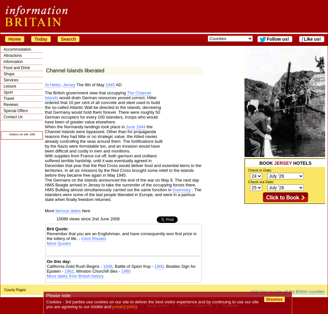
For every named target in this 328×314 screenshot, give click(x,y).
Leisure (10, 86)
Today (41, 39)
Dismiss (274, 299)
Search (68, 39)
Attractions (13, 55)
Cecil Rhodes (93, 238)
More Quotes (59, 243)
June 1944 (135, 126)
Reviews (11, 104)
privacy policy (124, 306)
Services (11, 80)
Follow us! (278, 39)
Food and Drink (17, 68)
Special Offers (16, 111)
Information (13, 61)
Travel (9, 98)
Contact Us (13, 117)
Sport (8, 92)
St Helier (53, 84)
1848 (108, 266)
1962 (69, 271)
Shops (9, 74)
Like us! (312, 39)
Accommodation (17, 49)
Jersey (69, 84)
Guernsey (182, 189)
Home (14, 39)
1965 (126, 271)
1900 (159, 266)
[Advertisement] (284, 244)
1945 (110, 84)
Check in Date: (260, 170)
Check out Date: (261, 182)
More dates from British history (75, 276)
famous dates (68, 210)
